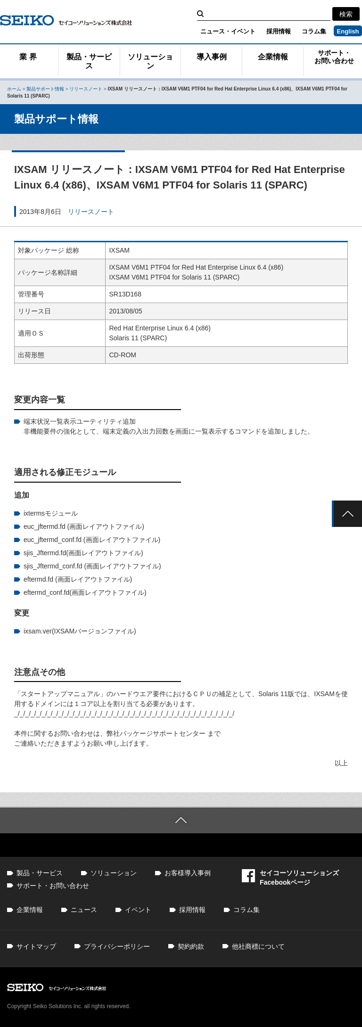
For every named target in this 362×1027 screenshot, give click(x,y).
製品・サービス (89, 61)
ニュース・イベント (227, 31)
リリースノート (85, 88)
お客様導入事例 (188, 873)
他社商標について (258, 946)
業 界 (27, 57)
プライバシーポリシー (117, 946)
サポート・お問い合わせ (334, 57)
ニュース (84, 909)
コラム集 (314, 31)
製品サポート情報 (45, 88)
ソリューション (150, 61)
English (348, 31)
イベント (138, 909)
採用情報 (278, 31)
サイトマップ (36, 946)
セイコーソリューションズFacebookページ (290, 877)
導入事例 (212, 57)
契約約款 (191, 946)
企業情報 (273, 57)
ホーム (14, 88)
